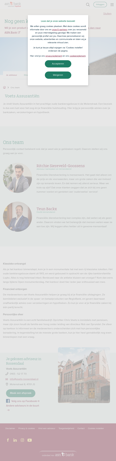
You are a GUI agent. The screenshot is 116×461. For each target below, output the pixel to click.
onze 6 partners (59, 29)
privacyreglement (53, 56)
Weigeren (58, 75)
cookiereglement (77, 56)
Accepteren (58, 63)
